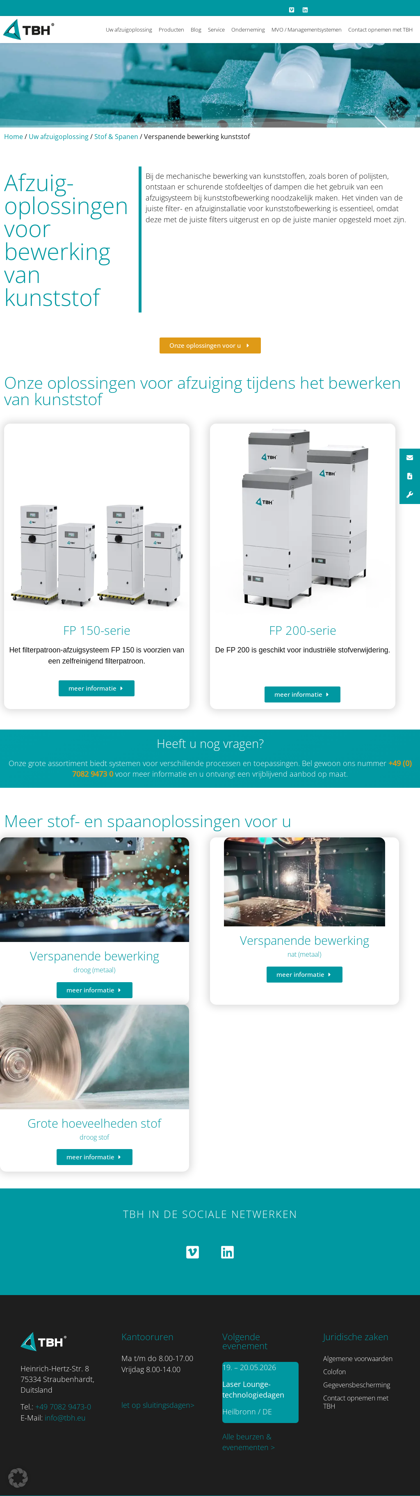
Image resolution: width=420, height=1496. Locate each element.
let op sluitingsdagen (155, 1405)
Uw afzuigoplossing (129, 29)
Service (216, 29)
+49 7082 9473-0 (63, 1407)
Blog (196, 29)
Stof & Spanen (116, 136)
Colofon (334, 1371)
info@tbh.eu (65, 1418)
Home (13, 136)
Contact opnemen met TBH (380, 29)
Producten (171, 29)
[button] (18, 1478)
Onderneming (248, 29)
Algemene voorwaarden (358, 1358)
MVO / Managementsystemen (307, 29)
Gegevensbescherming (356, 1384)
